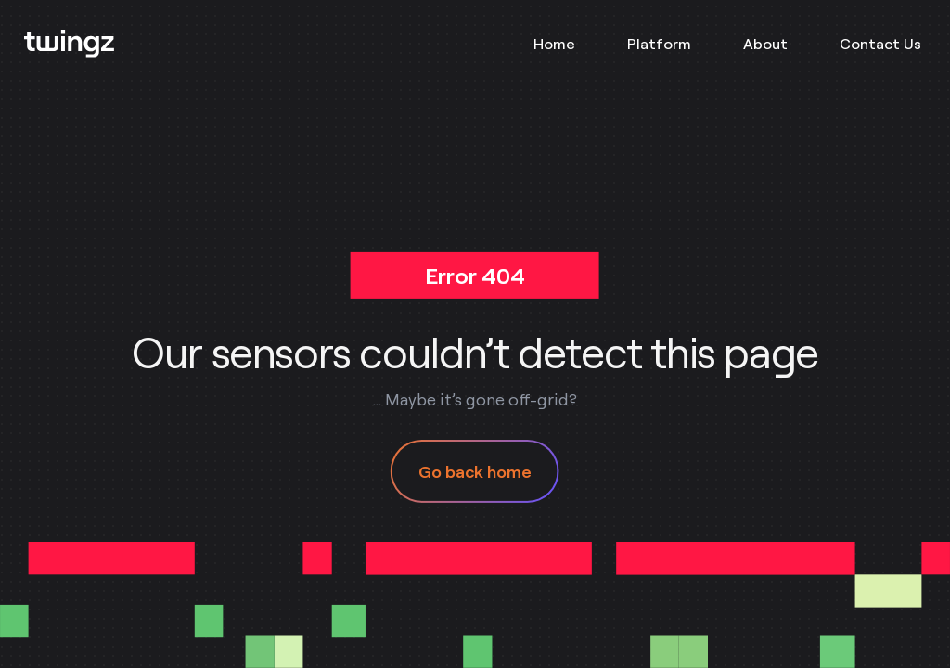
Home (554, 43)
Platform (659, 43)
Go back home (475, 471)
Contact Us (880, 43)
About (765, 43)
